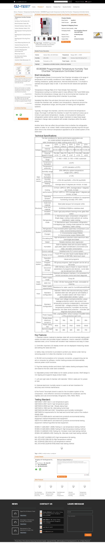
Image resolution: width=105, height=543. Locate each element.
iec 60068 (39, 453)
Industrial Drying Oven (20, 45)
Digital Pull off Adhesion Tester (27, 511)
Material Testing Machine (21, 47)
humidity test (53, 453)
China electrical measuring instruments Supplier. (35, 541)
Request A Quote (80, 1)
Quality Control (67, 7)
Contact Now (67, 42)
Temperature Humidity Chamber (32, 12)
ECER (56, 542)
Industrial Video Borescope (21, 60)
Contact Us (76, 7)
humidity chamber (46, 453)
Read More (23, 515)
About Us (48, 7)
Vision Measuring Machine (21, 42)
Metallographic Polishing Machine (23, 30)
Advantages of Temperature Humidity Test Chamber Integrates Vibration (27, 521)
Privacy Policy (18, 541)
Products (40, 7)
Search (69, 1)
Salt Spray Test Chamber (21, 21)
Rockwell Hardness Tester (21, 26)
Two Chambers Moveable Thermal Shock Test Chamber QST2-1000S (39, 495)
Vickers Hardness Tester (21, 28)
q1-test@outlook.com (21, 1)
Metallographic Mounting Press (22, 38)
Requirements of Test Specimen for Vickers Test (26, 529)
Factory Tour (57, 7)
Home (33, 7)
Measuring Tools (19, 53)
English (89, 1)
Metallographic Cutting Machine (23, 34)
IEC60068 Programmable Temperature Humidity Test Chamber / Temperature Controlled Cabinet (46, 44)
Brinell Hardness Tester (20, 23)
